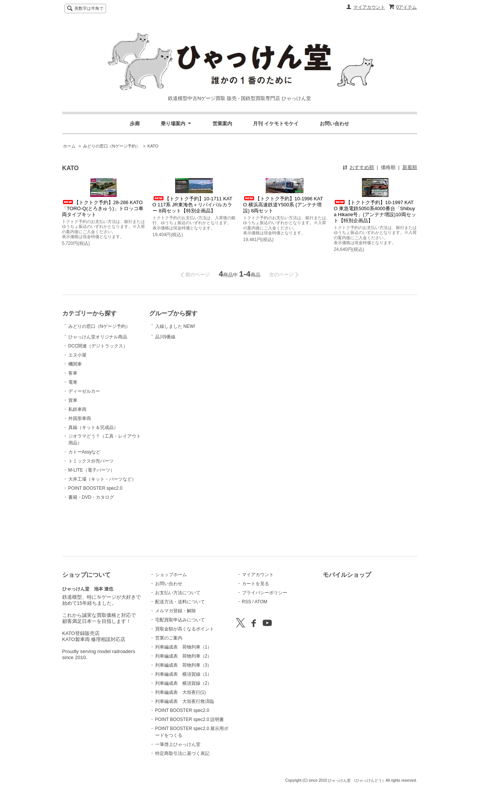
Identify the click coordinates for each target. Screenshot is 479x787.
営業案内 (222, 123)
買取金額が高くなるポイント (184, 629)
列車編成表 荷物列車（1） (183, 647)
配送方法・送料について (180, 601)
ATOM (260, 601)
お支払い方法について (177, 592)
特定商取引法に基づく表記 (182, 753)
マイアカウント (369, 7)
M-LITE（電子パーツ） (91, 507)
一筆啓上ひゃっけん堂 (177, 744)
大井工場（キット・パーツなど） (102, 517)
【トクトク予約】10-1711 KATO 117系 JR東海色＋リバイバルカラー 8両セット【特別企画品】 (192, 205)
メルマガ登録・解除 (175, 610)
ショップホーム (171, 574)
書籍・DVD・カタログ (91, 535)
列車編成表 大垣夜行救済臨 (184, 701)
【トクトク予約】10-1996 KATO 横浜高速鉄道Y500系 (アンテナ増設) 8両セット (283, 205)
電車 (72, 420)
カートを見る (255, 583)
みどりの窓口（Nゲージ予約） (111, 146)
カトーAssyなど (84, 489)
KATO (153, 146)
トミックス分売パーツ (91, 498)
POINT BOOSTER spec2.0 (95, 526)
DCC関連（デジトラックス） (98, 383)
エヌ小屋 (77, 392)
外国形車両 (79, 456)
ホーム (69, 146)
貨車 (72, 438)
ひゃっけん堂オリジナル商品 (97, 364)
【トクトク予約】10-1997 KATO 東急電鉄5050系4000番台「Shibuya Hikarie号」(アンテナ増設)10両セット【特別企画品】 (375, 211)
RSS (246, 601)
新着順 (409, 167)
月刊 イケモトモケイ (276, 123)
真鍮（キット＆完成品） (93, 465)
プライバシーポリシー (264, 592)
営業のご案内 (168, 638)
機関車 (75, 401)
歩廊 (135, 123)
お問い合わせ (334, 123)
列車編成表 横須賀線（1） (183, 674)
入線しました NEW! (175, 330)
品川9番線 (174, 351)
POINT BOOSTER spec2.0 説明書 (189, 719)
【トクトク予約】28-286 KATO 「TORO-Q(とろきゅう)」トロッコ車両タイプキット (102, 208)
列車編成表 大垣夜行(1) (180, 692)
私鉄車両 (77, 447)
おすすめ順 (362, 167)
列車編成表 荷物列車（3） (183, 665)
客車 (72, 410)
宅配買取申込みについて (180, 620)
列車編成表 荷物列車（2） (183, 656)
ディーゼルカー (84, 429)
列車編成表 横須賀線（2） (183, 683)
